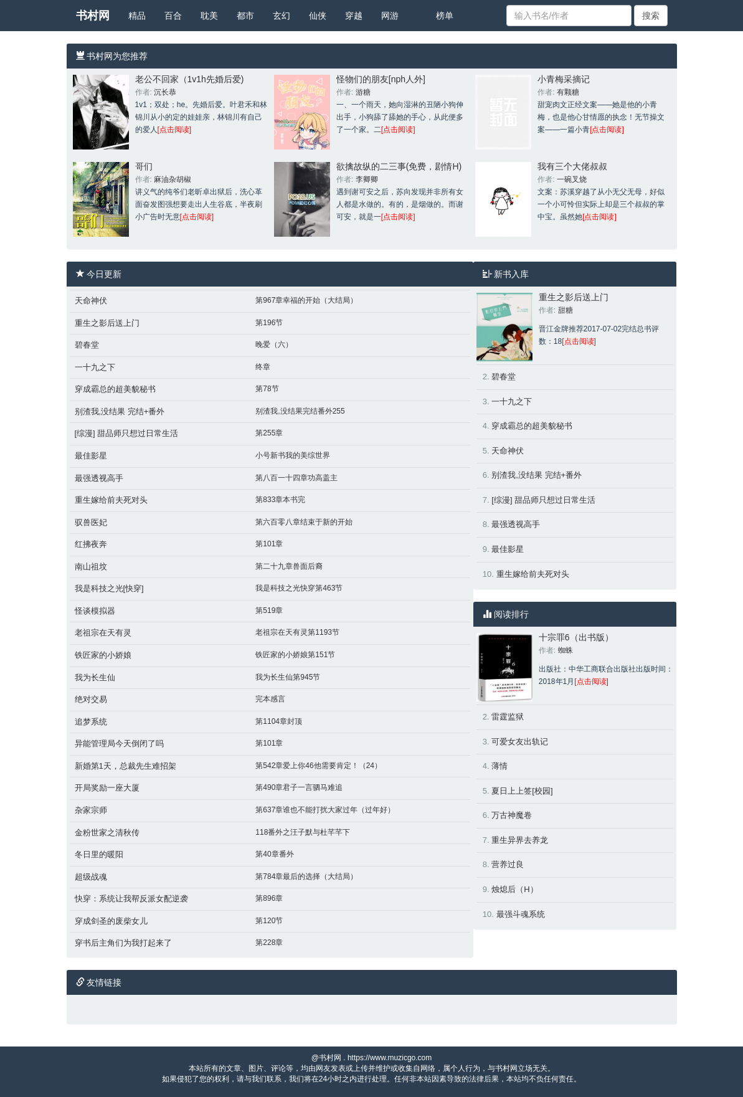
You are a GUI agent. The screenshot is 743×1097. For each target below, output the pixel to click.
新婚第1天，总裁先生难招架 (125, 766)
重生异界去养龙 (519, 840)
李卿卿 (367, 179)
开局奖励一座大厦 (107, 787)
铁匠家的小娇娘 (103, 655)
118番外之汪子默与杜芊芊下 (302, 832)
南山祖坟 (91, 566)
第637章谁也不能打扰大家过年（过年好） (325, 809)
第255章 (269, 433)
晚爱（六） (274, 344)
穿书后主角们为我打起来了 (123, 942)
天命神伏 (91, 300)
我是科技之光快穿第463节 (299, 588)
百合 (173, 16)
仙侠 (317, 16)
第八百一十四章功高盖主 (296, 477)
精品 (137, 16)
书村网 (93, 15)
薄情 (499, 766)
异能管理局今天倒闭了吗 (119, 743)
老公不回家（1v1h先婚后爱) (189, 79)
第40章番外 (274, 854)
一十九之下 (95, 367)
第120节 (269, 920)
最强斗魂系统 (520, 914)
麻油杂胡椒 (172, 179)
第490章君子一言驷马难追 (299, 787)
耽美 (209, 16)
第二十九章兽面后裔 (289, 566)
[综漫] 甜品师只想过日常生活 (127, 433)
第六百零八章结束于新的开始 (304, 522)
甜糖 (565, 310)
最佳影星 (91, 455)
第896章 (269, 898)
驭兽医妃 (91, 522)
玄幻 (281, 16)
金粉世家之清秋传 (107, 832)
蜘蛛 (565, 650)
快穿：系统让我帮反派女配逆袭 (131, 898)
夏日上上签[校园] (521, 790)
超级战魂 (91, 876)
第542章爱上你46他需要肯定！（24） (318, 765)
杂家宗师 (91, 810)
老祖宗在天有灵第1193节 (297, 632)
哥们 (144, 166)
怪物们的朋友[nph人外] (380, 79)
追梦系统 (91, 721)
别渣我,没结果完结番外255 (299, 411)
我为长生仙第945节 (287, 677)
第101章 (269, 543)
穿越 (353, 16)
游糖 (363, 92)
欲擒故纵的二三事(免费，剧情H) (398, 166)
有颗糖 (568, 92)
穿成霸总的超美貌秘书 (115, 389)
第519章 (269, 610)
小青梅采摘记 (563, 79)
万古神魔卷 (511, 815)
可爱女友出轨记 (519, 741)
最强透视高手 (99, 478)
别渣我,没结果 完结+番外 (120, 411)
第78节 (266, 388)
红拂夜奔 (91, 544)
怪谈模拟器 (95, 610)
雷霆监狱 (507, 716)
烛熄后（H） (514, 889)
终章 (262, 367)
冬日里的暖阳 (99, 854)
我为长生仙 (95, 677)
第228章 (269, 942)
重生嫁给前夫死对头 (111, 500)
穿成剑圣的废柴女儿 (111, 921)
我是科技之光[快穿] (109, 588)
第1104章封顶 (278, 721)
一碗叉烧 (572, 179)
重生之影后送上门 (107, 323)
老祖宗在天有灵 (103, 632)
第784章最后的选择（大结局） (306, 876)
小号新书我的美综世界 (292, 455)
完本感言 (270, 699)
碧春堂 (87, 344)
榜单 (444, 16)
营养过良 (507, 864)
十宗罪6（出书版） (576, 637)
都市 (245, 16)
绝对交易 (91, 699)
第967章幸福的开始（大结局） (306, 300)
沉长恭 (165, 92)
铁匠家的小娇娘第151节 (295, 654)
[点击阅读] (175, 129)
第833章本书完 (280, 499)
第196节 (269, 322)
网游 (390, 16)
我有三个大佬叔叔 (572, 166)
